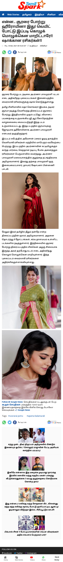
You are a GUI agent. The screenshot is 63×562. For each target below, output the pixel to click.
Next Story (56, 558)
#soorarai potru (15, 415)
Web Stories (13, 15)
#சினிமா (43, 46)
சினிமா (51, 15)
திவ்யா (35, 46)
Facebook (7, 553)
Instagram (31, 553)
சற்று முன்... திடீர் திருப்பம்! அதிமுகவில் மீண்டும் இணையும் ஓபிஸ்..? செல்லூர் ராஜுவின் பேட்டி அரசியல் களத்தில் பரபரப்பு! (31, 448)
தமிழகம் (27, 15)
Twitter (18, 553)
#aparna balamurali (35, 415)
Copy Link (22, 52)
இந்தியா (39, 15)
